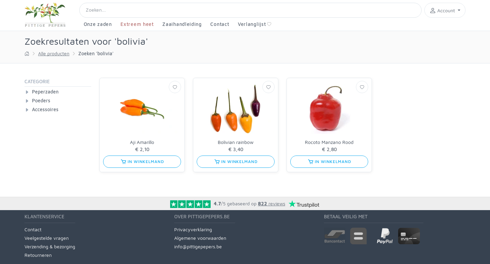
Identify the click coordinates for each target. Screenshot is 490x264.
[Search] (250, 10)
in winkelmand (142, 162)
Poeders (41, 100)
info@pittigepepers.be (198, 246)
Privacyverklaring (193, 229)
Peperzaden (45, 91)
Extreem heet (136, 24)
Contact (219, 24)
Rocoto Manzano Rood (329, 142)
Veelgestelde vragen (46, 238)
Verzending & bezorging (49, 246)
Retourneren (38, 255)
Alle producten (53, 53)
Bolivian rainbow (236, 142)
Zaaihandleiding (182, 24)
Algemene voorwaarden (200, 238)
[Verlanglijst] (175, 87)
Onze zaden (98, 24)
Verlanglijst (255, 24)
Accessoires (45, 109)
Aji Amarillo (142, 142)
